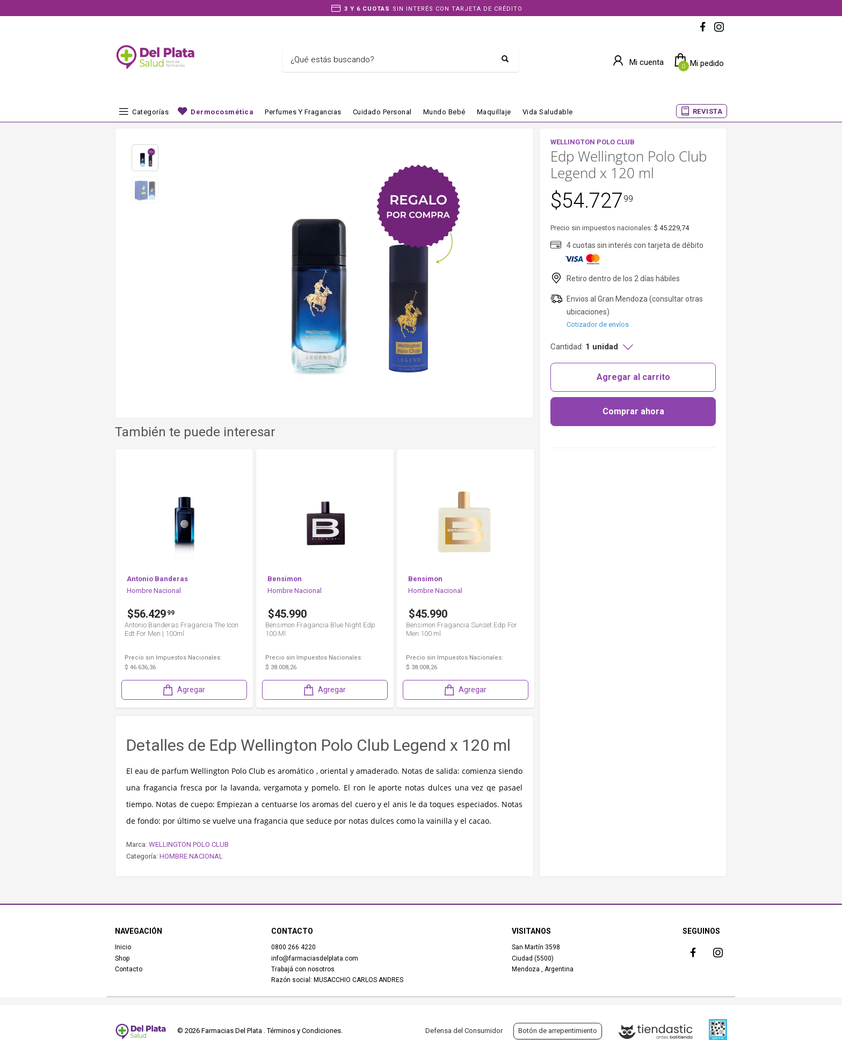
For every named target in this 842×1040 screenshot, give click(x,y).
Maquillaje (494, 112)
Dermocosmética (222, 112)
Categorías (150, 112)
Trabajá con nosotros (303, 969)
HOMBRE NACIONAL (191, 856)
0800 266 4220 (293, 947)
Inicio (123, 947)
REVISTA (708, 111)
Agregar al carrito (633, 377)
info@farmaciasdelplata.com (314, 958)
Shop (122, 958)
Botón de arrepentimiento (557, 1031)
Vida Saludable (547, 112)
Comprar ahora (633, 411)
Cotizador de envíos (598, 324)
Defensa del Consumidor (464, 1031)
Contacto (128, 969)
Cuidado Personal (382, 112)
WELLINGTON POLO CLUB (189, 844)
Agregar (183, 690)
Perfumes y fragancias (303, 112)
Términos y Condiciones (304, 1031)
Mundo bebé (444, 112)
